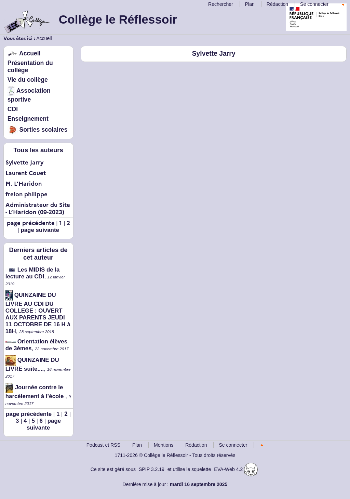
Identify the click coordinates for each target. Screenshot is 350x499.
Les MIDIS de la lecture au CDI (32, 273)
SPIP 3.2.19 (151, 469)
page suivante (40, 230)
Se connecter (314, 4)
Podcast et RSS (103, 445)
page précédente (29, 414)
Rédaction (277, 4)
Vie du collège (28, 79)
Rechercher (220, 4)
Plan (250, 4)
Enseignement (28, 118)
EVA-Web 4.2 (236, 469)
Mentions (163, 445)
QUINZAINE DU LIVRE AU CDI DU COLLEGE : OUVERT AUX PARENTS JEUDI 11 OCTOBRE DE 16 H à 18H (37, 313)
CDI (13, 109)
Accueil (44, 38)
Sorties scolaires (38, 129)
